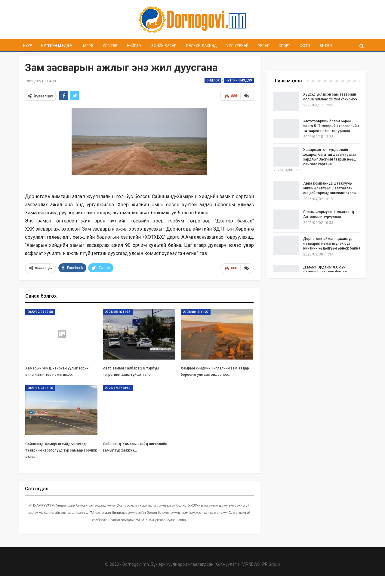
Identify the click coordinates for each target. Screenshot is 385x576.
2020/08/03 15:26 (40, 387)
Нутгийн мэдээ (56, 46)
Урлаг (263, 46)
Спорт (284, 46)
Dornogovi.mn (135, 564)
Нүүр (27, 46)
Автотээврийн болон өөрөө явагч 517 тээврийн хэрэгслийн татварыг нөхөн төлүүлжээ (331, 126)
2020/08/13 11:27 (195, 311)
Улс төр (110, 46)
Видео (326, 46)
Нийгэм (134, 46)
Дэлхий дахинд (201, 46)
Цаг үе (87, 46)
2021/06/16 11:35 (118, 311)
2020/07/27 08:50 (118, 387)
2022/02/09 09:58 (40, 311)
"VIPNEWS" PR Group (260, 564)
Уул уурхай (237, 46)
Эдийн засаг (163, 46)
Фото (305, 46)
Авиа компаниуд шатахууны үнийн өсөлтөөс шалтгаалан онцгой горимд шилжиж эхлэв (329, 188)
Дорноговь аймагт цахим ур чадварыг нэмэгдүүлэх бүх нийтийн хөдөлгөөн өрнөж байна (331, 243)
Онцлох (213, 80)
